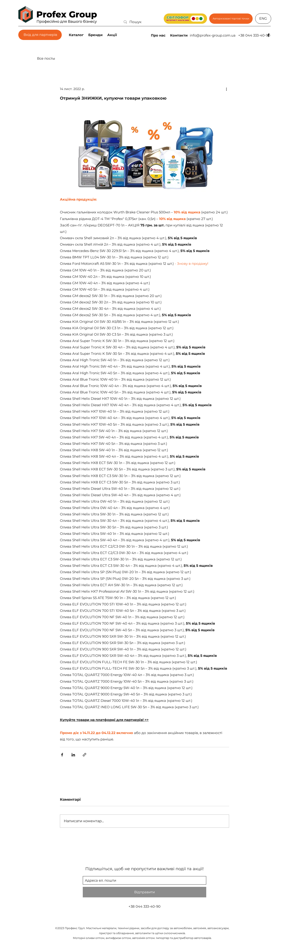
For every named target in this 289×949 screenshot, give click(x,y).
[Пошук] (149, 21)
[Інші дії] (226, 89)
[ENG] (263, 18)
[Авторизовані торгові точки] (231, 18)
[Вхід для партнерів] (40, 35)
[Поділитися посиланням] (84, 755)
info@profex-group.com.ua (212, 35)
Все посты (46, 58)
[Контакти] (179, 35)
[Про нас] (158, 35)
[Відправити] (144, 892)
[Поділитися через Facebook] (62, 755)
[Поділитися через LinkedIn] (73, 755)
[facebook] (268, 35)
